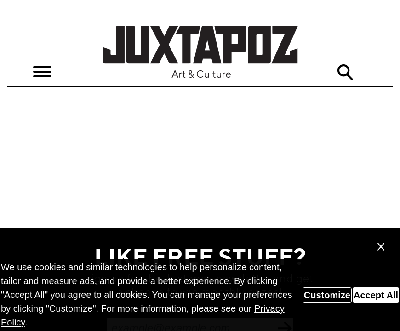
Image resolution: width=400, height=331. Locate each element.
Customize (327, 295)
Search (345, 72)
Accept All (376, 295)
